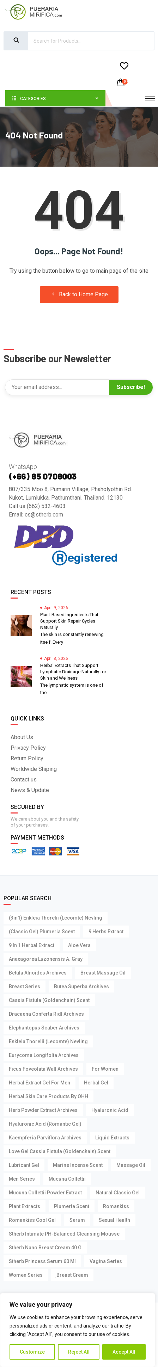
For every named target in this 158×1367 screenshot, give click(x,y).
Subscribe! (131, 387)
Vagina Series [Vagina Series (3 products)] (106, 1261)
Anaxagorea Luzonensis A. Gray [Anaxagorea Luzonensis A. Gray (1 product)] (46, 959)
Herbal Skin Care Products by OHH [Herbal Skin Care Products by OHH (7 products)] (48, 1096)
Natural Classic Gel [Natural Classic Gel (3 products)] (118, 1192)
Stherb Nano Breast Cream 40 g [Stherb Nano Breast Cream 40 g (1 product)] (45, 1247)
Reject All (79, 1352)
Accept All (124, 1352)
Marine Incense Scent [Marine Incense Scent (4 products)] (78, 1165)
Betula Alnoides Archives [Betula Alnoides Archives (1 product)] (38, 973)
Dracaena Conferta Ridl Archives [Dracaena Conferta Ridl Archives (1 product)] (46, 1014)
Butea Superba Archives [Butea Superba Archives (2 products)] (81, 986)
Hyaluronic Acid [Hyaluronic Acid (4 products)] (109, 1110)
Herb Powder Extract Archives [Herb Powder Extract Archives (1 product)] (43, 1110)
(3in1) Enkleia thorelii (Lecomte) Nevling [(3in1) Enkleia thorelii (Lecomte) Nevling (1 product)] (55, 918)
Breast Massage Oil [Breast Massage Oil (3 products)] (103, 973)
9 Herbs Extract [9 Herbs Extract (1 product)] (106, 931)
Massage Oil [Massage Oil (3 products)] (130, 1165)
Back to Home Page (79, 294)
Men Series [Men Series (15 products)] (22, 1179)
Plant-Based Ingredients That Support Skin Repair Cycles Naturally (69, 621)
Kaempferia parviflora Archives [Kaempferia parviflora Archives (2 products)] (45, 1137)
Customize (32, 1352)
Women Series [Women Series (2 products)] (26, 1275)
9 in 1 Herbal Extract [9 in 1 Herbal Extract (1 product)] (31, 945)
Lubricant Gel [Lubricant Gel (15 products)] (24, 1165)
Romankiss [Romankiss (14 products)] (116, 1206)
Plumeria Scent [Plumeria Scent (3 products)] (71, 1206)
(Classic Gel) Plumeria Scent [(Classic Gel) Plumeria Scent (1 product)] (42, 931)
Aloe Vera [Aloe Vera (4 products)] (79, 945)
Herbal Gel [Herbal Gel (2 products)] (96, 1082)
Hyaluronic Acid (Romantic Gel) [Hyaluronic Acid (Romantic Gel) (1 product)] (45, 1124)
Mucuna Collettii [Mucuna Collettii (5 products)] (67, 1179)
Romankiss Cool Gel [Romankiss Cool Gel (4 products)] (32, 1220)
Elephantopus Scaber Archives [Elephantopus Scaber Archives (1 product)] (44, 1028)
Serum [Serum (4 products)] (77, 1220)
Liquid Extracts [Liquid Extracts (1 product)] (112, 1137)
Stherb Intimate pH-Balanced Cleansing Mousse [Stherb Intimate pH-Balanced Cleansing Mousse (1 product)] (64, 1234)
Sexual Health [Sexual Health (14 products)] (114, 1220)
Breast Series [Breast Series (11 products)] (24, 986)
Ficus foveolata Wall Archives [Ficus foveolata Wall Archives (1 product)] (43, 1069)
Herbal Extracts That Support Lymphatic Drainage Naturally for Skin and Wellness (73, 672)
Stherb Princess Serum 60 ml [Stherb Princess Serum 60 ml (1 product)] (42, 1261)
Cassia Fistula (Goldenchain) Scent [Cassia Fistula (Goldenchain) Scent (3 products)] (49, 1000)
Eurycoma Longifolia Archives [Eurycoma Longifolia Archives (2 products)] (44, 1055)
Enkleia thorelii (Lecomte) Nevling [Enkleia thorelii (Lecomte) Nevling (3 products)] (48, 1041)
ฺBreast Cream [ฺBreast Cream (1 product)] (72, 1275)
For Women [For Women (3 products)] (105, 1069)
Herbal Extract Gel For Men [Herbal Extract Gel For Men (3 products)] (39, 1082)
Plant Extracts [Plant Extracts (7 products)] (24, 1206)
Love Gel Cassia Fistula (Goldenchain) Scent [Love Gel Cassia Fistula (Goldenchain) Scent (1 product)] (59, 1151)
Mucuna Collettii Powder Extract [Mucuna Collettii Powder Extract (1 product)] (45, 1192)
